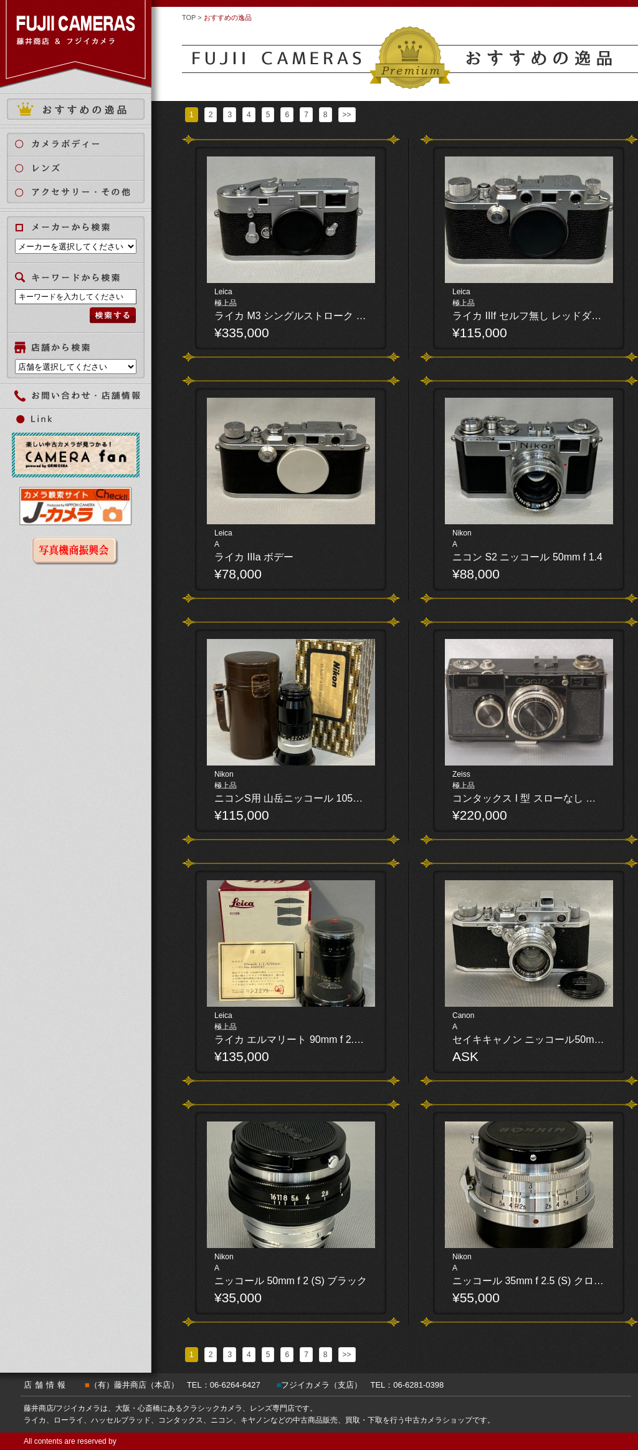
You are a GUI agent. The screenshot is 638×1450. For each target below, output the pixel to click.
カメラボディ (83, 143)
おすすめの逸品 (76, 109)
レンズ (83, 168)
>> (347, 114)
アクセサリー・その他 (83, 192)
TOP (189, 17)
